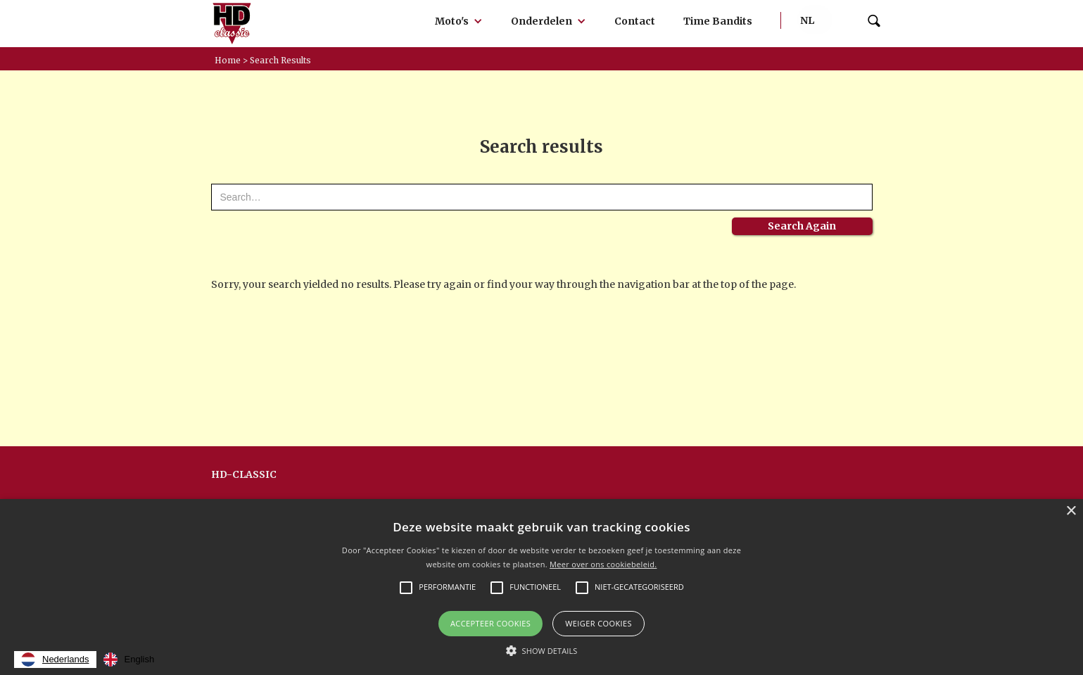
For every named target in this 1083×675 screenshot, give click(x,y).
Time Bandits (717, 21)
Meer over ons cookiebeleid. (603, 564)
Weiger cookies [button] (598, 623)
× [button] (1070, 511)
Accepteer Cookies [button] (490, 623)
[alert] (541, 587)
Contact (634, 21)
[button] (459, 21)
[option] (129, 659)
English (129, 659)
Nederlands (55, 659)
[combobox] (55, 659)
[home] (232, 23)
